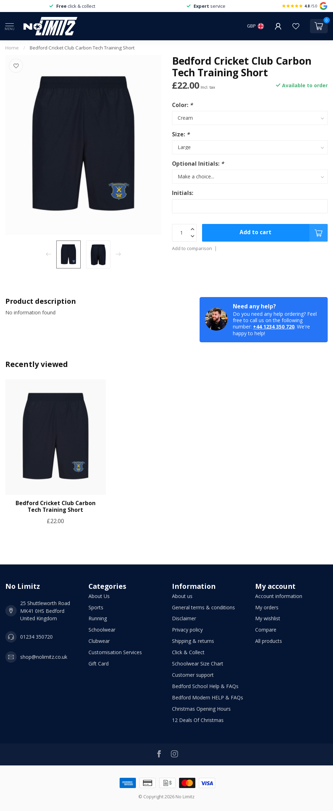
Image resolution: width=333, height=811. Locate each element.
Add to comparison (192, 248)
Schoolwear (101, 629)
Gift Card (98, 663)
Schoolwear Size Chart (197, 663)
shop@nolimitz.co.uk (43, 656)
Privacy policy (187, 629)
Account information (278, 596)
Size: (180, 134)
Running (97, 618)
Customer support (193, 674)
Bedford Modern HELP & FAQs (207, 697)
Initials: (182, 193)
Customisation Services (115, 652)
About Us (99, 596)
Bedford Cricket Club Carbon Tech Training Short (82, 48)
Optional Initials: (198, 163)
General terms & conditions (203, 607)
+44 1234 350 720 (273, 326)
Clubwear (99, 641)
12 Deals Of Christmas (198, 720)
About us (182, 596)
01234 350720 (36, 636)
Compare (265, 629)
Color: (182, 105)
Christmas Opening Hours (201, 708)
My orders (267, 607)
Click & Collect (188, 652)
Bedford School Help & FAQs (205, 686)
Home (12, 48)
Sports (95, 607)
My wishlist (267, 618)
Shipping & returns (193, 641)
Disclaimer (184, 618)
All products (268, 641)
